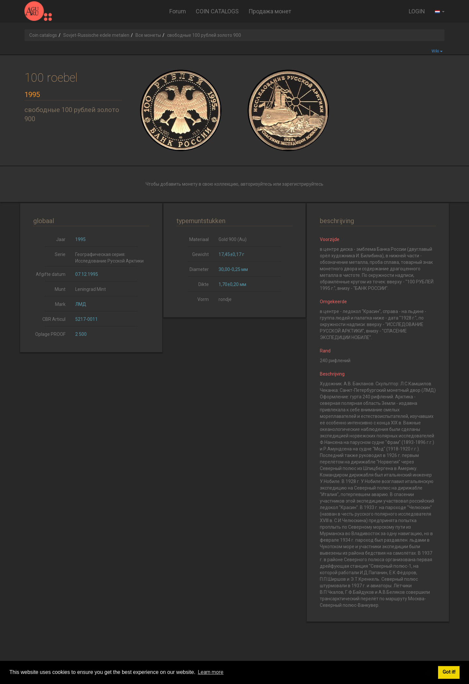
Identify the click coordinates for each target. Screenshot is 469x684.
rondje (225, 299)
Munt (60, 289)
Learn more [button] (210, 672)
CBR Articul (53, 319)
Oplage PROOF (50, 334)
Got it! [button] (449, 672)
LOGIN (417, 11)
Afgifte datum (50, 274)
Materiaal (199, 239)
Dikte (203, 284)
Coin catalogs (43, 35)
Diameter (199, 269)
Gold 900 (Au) (233, 239)
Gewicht (200, 254)
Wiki (437, 51)
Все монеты (148, 35)
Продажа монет (270, 11)
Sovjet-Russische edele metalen (96, 35)
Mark (60, 304)
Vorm (203, 299)
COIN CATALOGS (217, 11)
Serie (60, 254)
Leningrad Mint (90, 289)
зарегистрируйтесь (302, 184)
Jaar (60, 239)
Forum (177, 11)
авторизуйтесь (256, 184)
